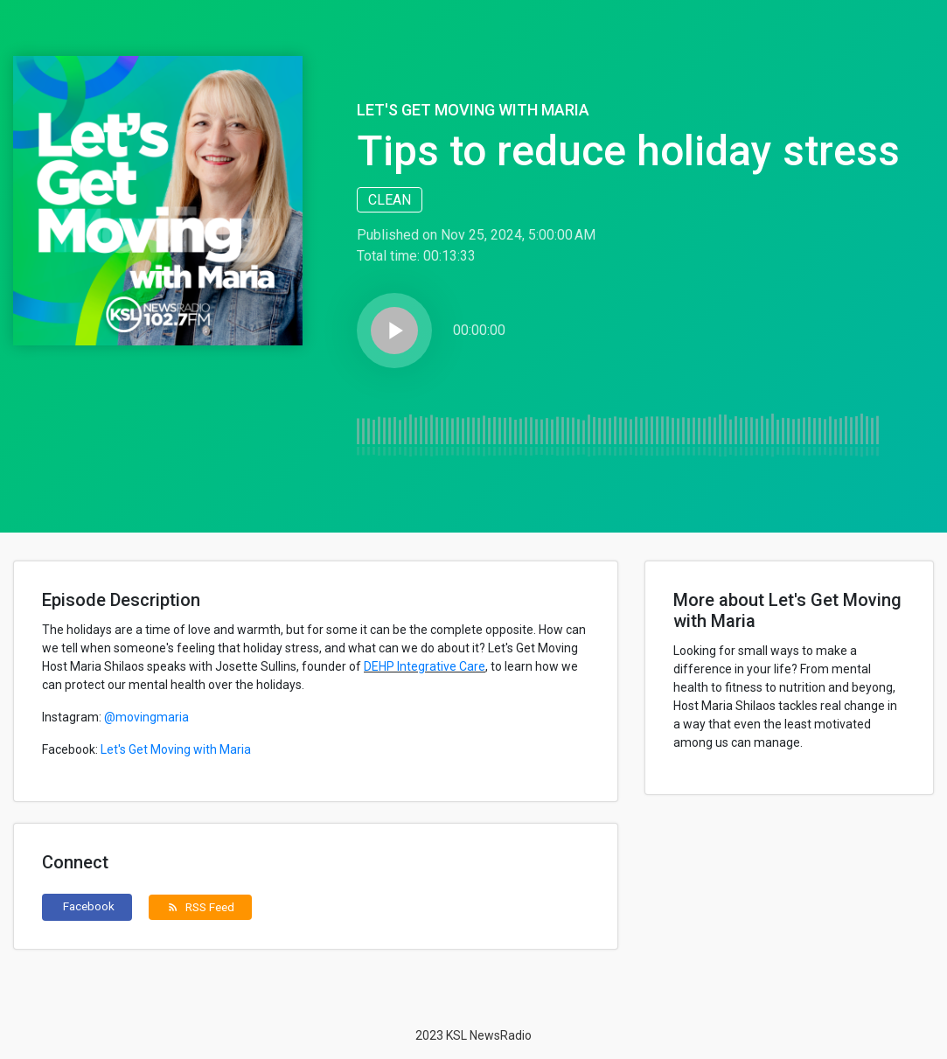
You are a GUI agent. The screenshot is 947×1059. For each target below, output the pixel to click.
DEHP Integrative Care (424, 666)
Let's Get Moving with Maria (473, 110)
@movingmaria (146, 717)
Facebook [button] (89, 906)
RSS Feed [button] (200, 907)
